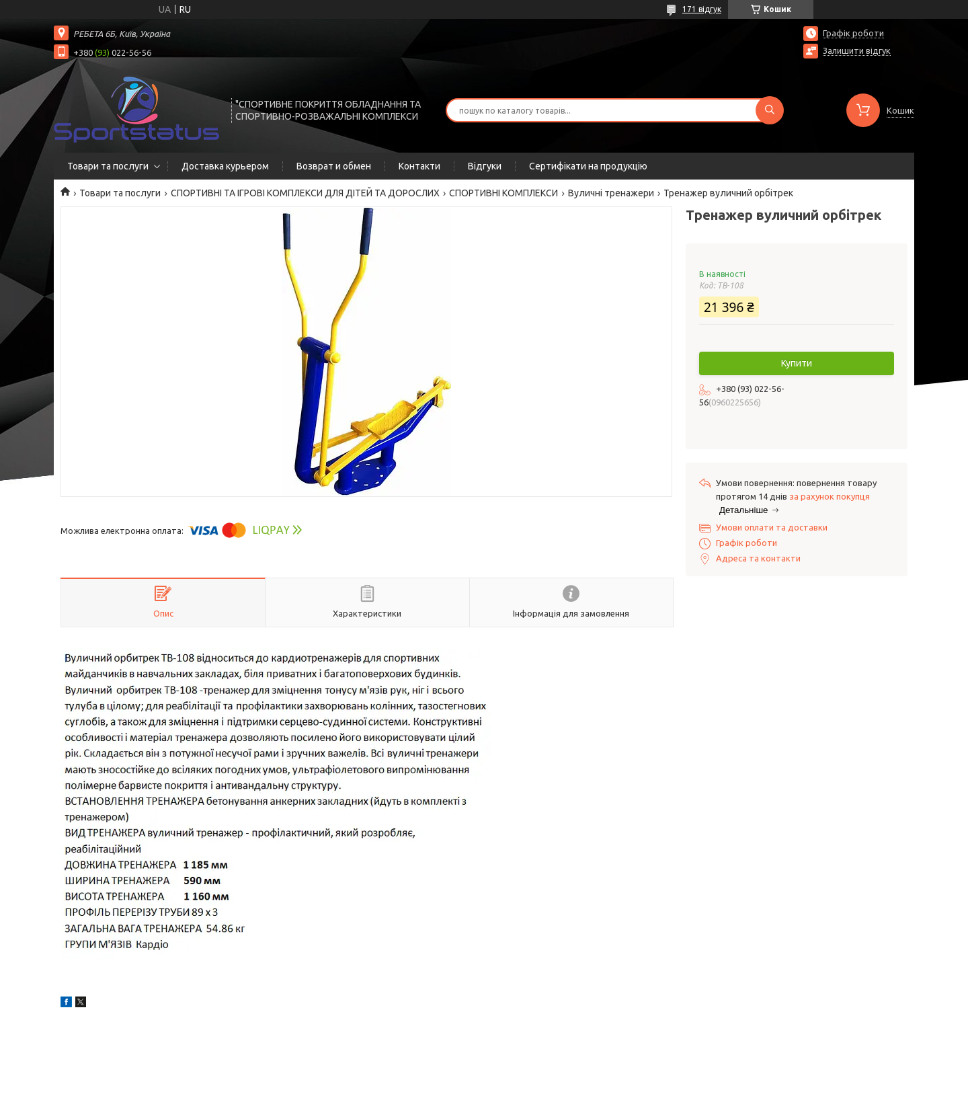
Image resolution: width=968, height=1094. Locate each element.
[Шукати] (770, 110)
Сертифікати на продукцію (588, 166)
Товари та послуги (108, 166)
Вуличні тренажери (611, 193)
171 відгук (701, 9)
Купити (796, 363)
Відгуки (484, 166)
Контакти (419, 166)
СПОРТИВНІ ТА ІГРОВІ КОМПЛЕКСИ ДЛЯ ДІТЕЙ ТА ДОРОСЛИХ (305, 193)
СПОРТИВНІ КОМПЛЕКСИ (503, 193)
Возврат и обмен (333, 166)
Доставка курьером (225, 166)
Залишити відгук (857, 50)
